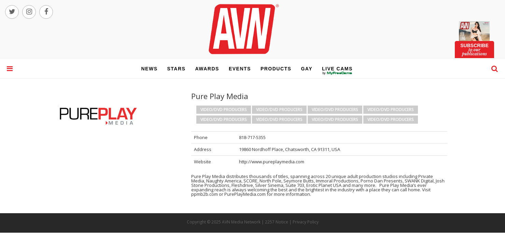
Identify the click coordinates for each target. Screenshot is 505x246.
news (149, 68)
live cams (337, 73)
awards (207, 68)
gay (306, 68)
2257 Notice (276, 222)
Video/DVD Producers (223, 109)
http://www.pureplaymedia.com (271, 162)
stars (176, 68)
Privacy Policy (306, 222)
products (276, 68)
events (240, 68)
